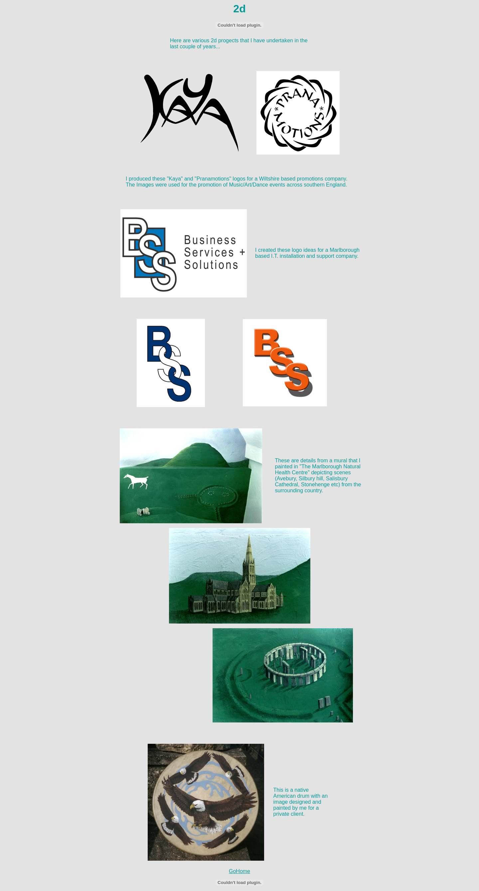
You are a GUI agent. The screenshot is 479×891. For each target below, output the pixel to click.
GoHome (239, 871)
